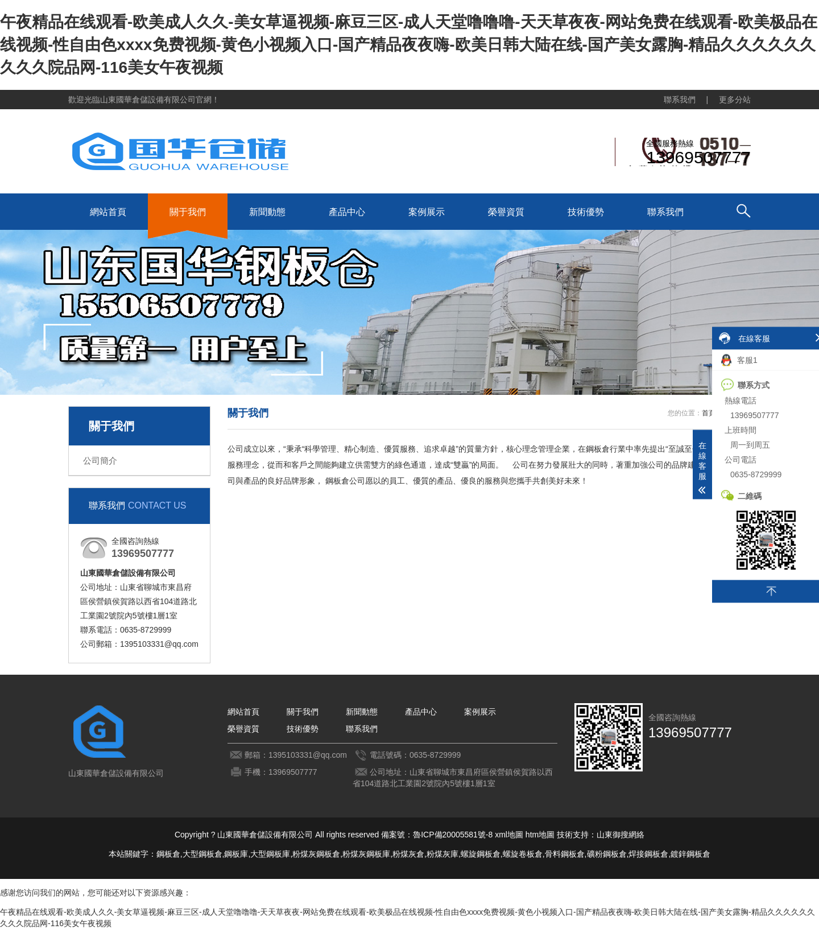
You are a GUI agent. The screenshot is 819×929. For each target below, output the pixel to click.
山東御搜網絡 (620, 834)
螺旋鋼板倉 (480, 853)
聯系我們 (680, 99)
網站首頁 (108, 212)
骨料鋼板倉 (565, 853)
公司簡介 (100, 460)
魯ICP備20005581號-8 (453, 834)
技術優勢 (586, 212)
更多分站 (735, 99)
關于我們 (187, 212)
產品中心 (347, 212)
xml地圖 (509, 834)
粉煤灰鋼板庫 (366, 853)
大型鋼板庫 (270, 853)
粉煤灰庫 (442, 853)
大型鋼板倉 (202, 853)
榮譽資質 (506, 212)
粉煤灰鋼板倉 (316, 853)
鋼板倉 (168, 853)
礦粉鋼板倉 (607, 853)
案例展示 (426, 212)
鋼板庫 (236, 853)
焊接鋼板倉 (648, 853)
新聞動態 (267, 212)
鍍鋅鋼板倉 (690, 853)
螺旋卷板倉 (523, 853)
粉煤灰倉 (408, 853)
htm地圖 (540, 834)
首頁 (708, 413)
